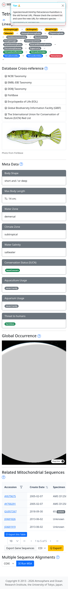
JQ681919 (10, 527)
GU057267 (10, 511)
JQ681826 (10, 519)
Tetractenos (56, 56)
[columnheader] (38, 487)
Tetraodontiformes (13, 52)
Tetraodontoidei (38, 52)
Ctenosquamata (32, 40)
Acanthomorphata (13, 44)
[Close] (62, 5)
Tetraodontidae (35, 56)
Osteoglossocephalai (31, 33)
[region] (34, 402)
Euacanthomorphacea (40, 44)
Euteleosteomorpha (17, 37)
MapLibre (56, 461)
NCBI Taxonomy (15, 76)
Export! (56, 548)
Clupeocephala (56, 33)
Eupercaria (35, 48)
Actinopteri (31, 29)
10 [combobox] (11, 541)
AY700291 (10, 504)
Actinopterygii (11, 29)
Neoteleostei (41, 37)
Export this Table (16, 534)
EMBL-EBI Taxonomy (18, 82)
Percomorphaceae (12, 48)
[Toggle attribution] (63, 461)
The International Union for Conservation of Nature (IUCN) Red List (32, 116)
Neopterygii (51, 29)
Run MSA (25, 563)
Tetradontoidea (11, 56)
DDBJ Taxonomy (15, 89)
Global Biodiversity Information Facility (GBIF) (33, 108)
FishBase (11, 95)
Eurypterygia (10, 40)
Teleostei (8, 33)
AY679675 (10, 496)
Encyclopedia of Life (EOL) (21, 101)
